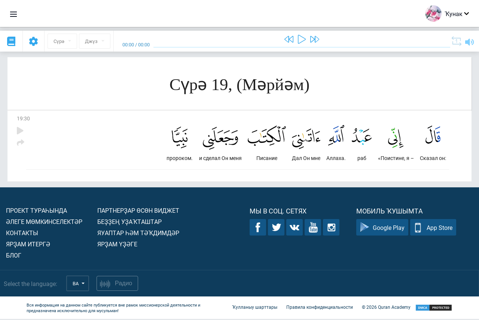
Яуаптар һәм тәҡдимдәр (138, 234)
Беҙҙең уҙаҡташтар (129, 223)
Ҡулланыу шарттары (254, 308)
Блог (13, 256)
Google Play (382, 228)
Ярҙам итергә (28, 245)
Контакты (22, 234)
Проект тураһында (36, 211)
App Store (433, 228)
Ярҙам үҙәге (117, 245)
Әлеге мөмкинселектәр (44, 223)
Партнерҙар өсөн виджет (138, 211)
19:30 (23, 118)
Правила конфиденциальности (319, 308)
